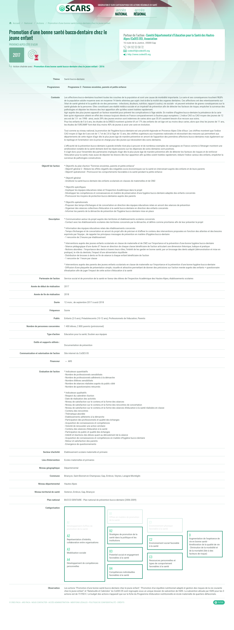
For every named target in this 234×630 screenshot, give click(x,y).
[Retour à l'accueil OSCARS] (75, 8)
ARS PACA (26, 602)
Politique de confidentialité (102, 602)
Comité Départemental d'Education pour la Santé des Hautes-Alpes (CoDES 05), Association (169, 37)
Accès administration (59, 602)
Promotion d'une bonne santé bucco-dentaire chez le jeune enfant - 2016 (69, 66)
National (28, 23)
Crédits (120, 602)
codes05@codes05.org (139, 51)
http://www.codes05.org (139, 54)
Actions (40, 23)
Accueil (16, 23)
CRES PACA (15, 602)
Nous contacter (39, 602)
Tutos (220, 602)
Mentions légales (79, 602)
